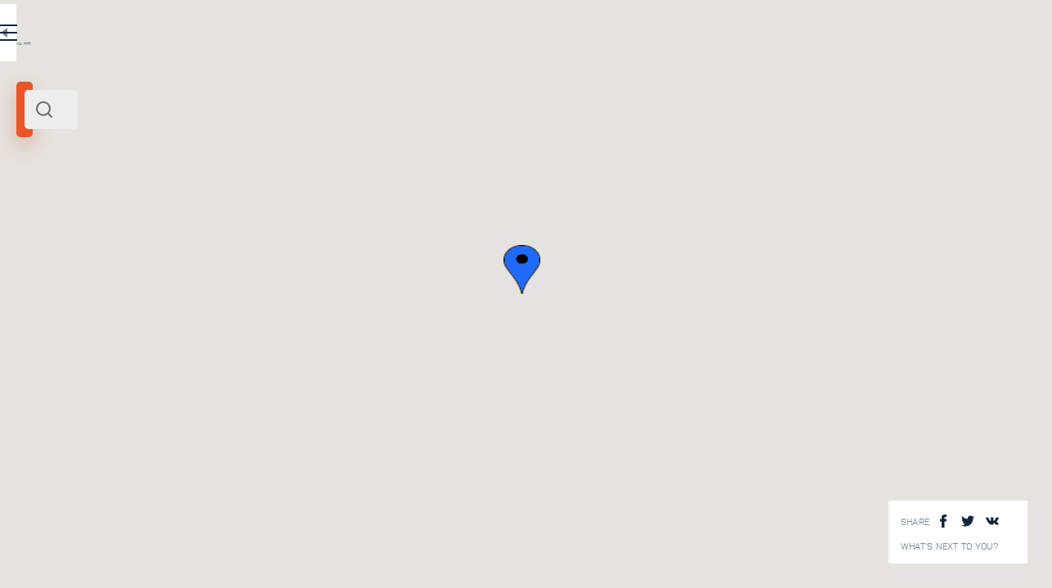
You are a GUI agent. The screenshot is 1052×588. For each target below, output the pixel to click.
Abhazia (41, 227)
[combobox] (221, 109)
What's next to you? (950, 546)
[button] (746, 269)
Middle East (89, 227)
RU (324, 36)
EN (358, 36)
